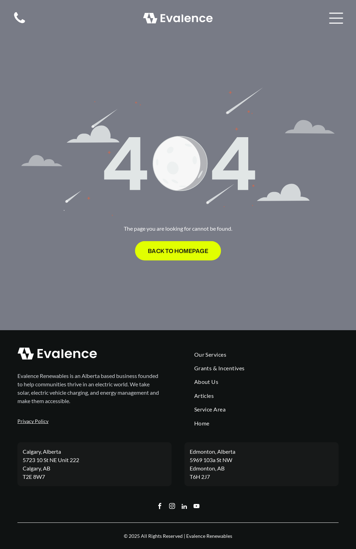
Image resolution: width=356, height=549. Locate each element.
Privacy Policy (32, 421)
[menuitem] (266, 354)
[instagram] (172, 507)
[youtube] (196, 507)
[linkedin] (184, 507)
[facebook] (160, 507)
